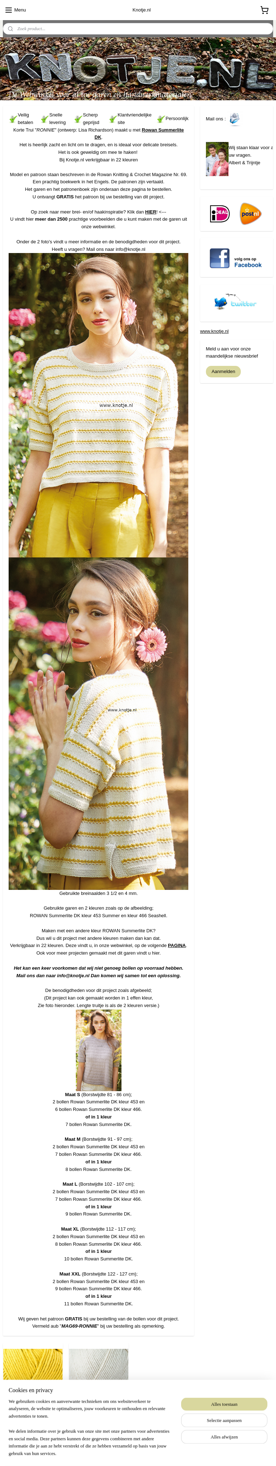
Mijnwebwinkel (203, 1453)
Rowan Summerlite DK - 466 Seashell (98, 1409)
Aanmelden (223, 371)
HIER (150, 211)
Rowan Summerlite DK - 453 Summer (33, 1409)
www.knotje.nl (214, 331)
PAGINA (177, 945)
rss (124, 1453)
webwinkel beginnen (148, 1453)
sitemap (112, 1453)
